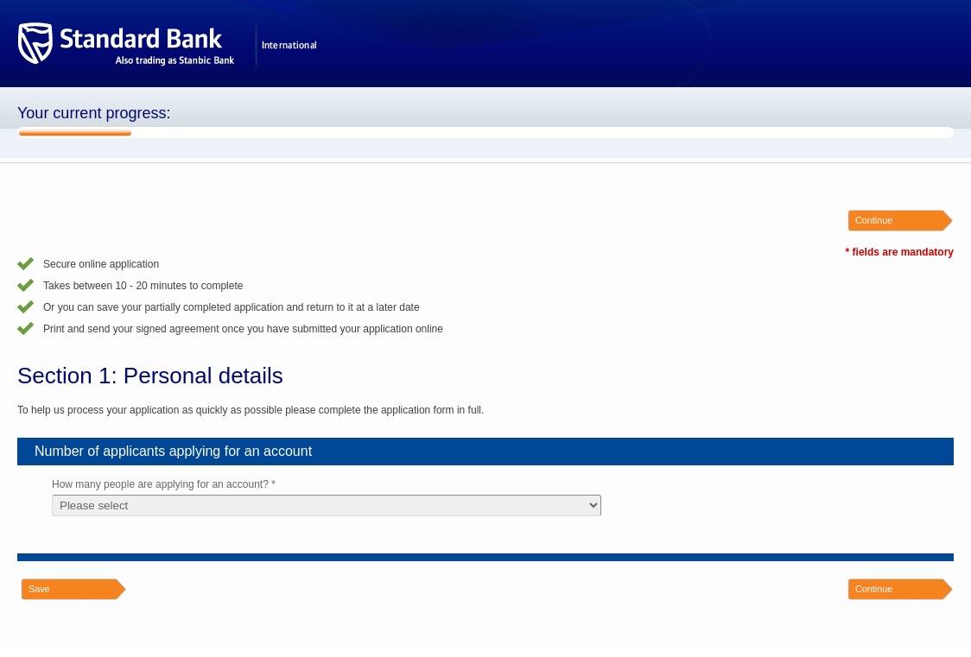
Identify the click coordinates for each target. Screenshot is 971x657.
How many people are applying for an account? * (164, 484)
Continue (873, 220)
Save (39, 589)
